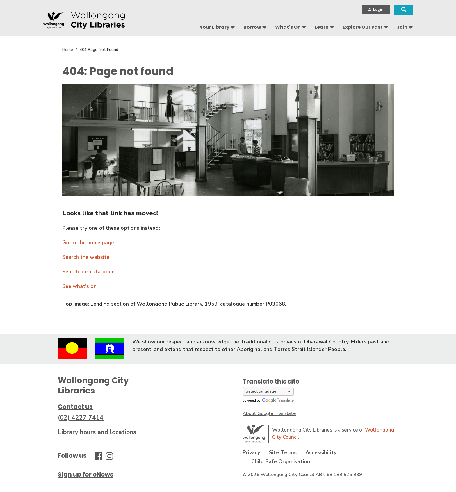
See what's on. (80, 286)
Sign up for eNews (85, 474)
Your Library (214, 27)
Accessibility (320, 452)
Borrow (252, 27)
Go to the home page (88, 242)
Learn (322, 27)
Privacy (251, 452)
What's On (288, 27)
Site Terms (283, 452)
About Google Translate (269, 413)
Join (402, 27)
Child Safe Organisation (280, 461)
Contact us (75, 406)
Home (67, 49)
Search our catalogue (88, 271)
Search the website (85, 257)
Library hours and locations (97, 432)
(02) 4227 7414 (81, 417)
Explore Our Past (363, 27)
